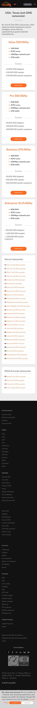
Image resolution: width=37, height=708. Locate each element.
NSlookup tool (6, 613)
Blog (3, 578)
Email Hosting (6, 535)
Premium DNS (6, 415)
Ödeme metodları (7, 601)
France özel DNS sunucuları (14, 287)
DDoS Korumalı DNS (8, 417)
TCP (3, 443)
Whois (4, 641)
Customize (27, 703)
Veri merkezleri (6, 558)
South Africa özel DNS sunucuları (16, 358)
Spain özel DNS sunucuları (14, 295)
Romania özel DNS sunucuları (15, 317)
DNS (3, 434)
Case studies (6, 584)
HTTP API (5, 592)
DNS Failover (6, 483)
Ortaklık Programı (7, 624)
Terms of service (8, 673)
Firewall (4, 458)
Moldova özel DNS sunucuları (15, 332)
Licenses (12, 678)
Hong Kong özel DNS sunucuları (16, 355)
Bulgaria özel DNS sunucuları (15, 321)
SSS (3, 590)
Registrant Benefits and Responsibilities (14, 638)
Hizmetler (5, 473)
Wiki (3, 581)
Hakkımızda (5, 550)
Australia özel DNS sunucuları (15, 347)
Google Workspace (8, 492)
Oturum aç (28, 4)
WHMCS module (7, 595)
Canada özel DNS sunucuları (15, 280)
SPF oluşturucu (7, 607)
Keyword (4, 449)
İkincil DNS (5, 511)
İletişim (4, 555)
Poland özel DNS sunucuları (14, 313)
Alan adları (5, 526)
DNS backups (6, 517)
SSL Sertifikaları (7, 495)
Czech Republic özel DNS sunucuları (17, 306)
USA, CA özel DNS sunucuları (15, 269)
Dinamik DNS (6, 477)
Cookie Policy (7, 675)
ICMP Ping (5, 446)
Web (3, 437)
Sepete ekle (19, 85)
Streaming (5, 463)
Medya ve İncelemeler (9, 561)
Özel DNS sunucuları (8, 529)
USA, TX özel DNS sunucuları (15, 265)
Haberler (4, 553)
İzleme (4, 430)
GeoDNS (4, 420)
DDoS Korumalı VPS (8, 501)
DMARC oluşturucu (8, 610)
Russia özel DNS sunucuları (14, 343)
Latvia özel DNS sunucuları (14, 336)
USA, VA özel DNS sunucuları (15, 276)
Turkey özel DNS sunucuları (14, 325)
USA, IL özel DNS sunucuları (15, 272)
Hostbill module (7, 598)
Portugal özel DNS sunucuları (15, 299)
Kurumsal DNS (6, 423)
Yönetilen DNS (6, 486)
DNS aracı (5, 604)
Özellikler (5, 587)
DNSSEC (5, 514)
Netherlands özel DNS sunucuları (16, 302)
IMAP (3, 466)
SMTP (4, 460)
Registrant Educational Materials (12, 635)
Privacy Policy (23, 673)
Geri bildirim (5, 564)
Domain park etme (8, 497)
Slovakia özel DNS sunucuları (15, 310)
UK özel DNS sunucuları (13, 284)
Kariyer (4, 567)
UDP (3, 440)
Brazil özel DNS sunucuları (14, 351)
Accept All (15, 703)
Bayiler (4, 627)
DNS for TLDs (6, 532)
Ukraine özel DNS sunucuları (15, 340)
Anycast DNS (6, 520)
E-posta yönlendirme (8, 523)
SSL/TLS (5, 455)
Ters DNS (5, 480)
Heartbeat (5, 452)
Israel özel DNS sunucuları (14, 328)
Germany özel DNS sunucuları (15, 291)
